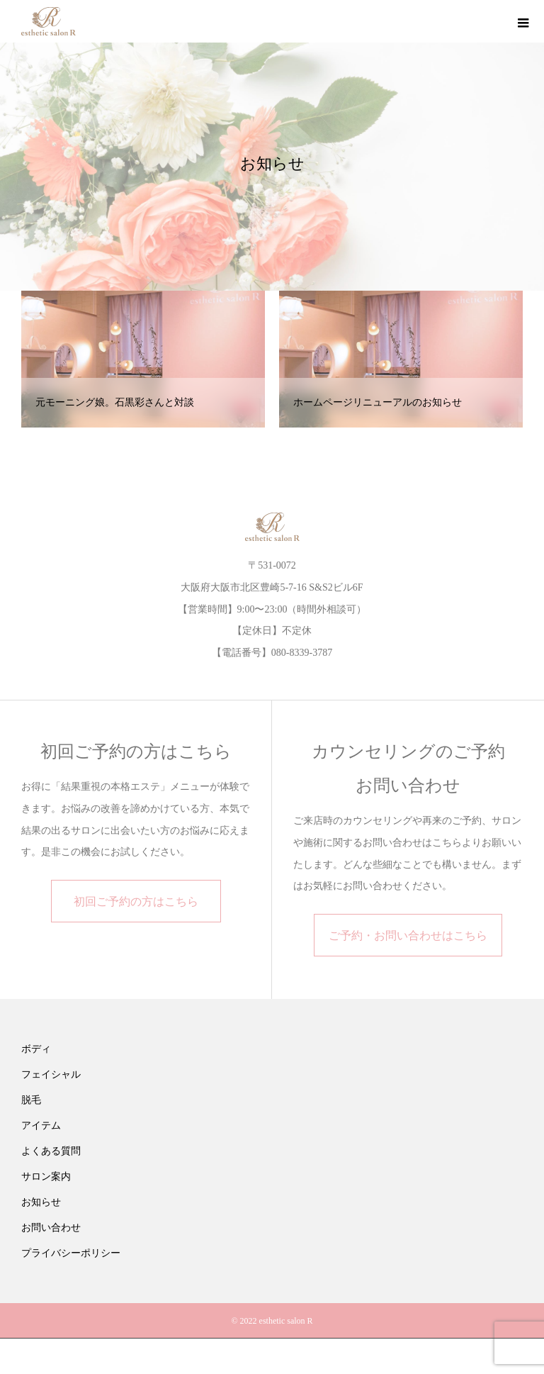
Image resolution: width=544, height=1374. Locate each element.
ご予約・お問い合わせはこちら (408, 935)
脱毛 (31, 1100)
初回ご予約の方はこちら (136, 901)
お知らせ (41, 1202)
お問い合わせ (51, 1227)
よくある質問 (51, 1151)
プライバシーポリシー (70, 1253)
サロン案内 (46, 1176)
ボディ (36, 1049)
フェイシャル (51, 1074)
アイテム (41, 1125)
